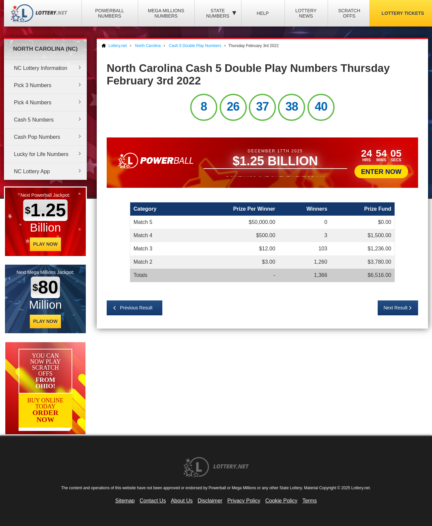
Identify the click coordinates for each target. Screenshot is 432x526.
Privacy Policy (243, 500)
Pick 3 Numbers (32, 85)
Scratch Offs (349, 13)
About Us (182, 500)
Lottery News (305, 13)
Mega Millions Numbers (166, 13)
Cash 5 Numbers (34, 120)
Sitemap (125, 500)
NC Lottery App (32, 171)
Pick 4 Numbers (32, 102)
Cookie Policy (281, 500)
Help (263, 13)
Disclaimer (209, 500)
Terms (309, 500)
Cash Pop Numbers (37, 137)
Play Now (45, 244)
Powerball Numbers (109, 13)
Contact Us (153, 500)
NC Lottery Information (40, 68)
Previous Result (136, 307)
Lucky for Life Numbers (41, 154)
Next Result (395, 307)
